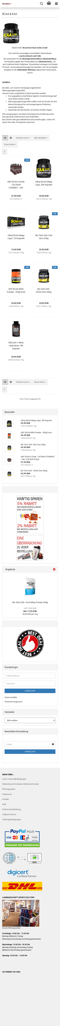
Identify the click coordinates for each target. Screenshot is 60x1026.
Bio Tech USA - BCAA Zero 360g (43, 290)
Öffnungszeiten (8, 789)
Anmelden (30, 691)
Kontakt (5, 799)
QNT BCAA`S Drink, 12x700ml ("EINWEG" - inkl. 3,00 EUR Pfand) (16, 185)
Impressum (7, 794)
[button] (5, 138)
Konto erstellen (11, 697)
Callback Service (9, 814)
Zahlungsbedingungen (11, 819)
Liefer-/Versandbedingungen (14, 779)
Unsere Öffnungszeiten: (11, 928)
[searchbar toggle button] (41, 3)
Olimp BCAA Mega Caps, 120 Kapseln (16, 237)
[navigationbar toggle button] (56, 3)
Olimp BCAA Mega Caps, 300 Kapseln (43, 183)
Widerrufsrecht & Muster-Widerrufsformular (20, 784)
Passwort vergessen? (14, 702)
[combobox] (23, 138)
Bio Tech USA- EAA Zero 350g (43, 237)
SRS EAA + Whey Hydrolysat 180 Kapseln (16, 345)
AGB (4, 804)
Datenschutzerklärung (11, 809)
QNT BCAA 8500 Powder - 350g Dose (16, 290)
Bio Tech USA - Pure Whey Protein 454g (30, 602)
